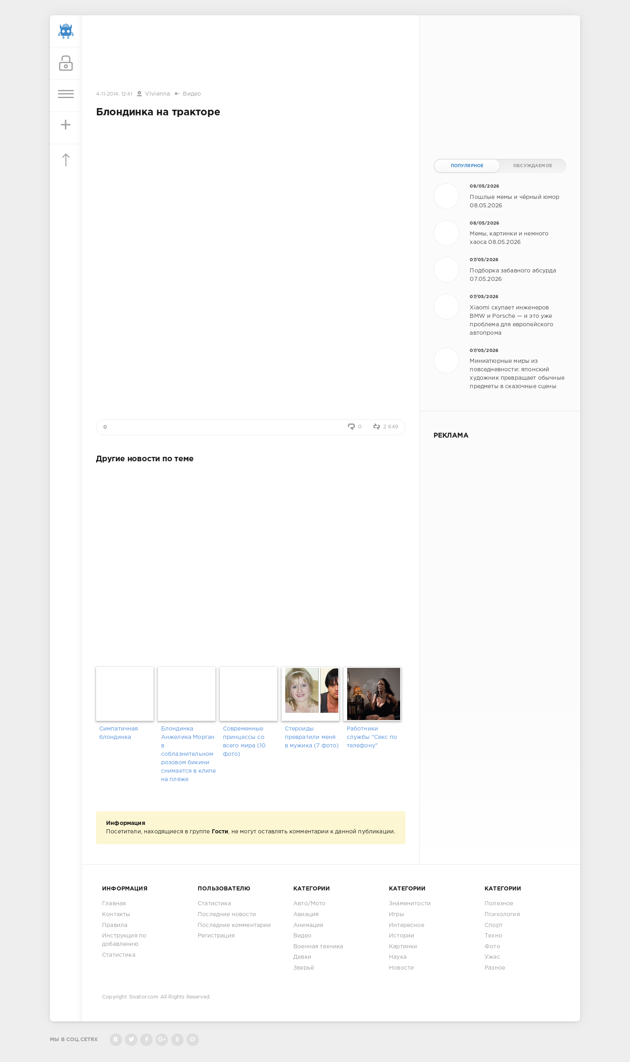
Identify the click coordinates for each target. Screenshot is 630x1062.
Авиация (306, 914)
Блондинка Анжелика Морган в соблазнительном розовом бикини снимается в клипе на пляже (188, 754)
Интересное (406, 925)
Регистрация (216, 935)
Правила (114, 925)
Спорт (494, 925)
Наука (398, 957)
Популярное (467, 166)
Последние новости (227, 914)
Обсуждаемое (532, 166)
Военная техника (318, 946)
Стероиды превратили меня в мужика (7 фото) (312, 737)
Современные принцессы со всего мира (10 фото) (244, 741)
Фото (492, 946)
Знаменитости (410, 903)
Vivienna (157, 94)
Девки (302, 957)
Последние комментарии (234, 925)
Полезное (499, 903)
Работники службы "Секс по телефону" (372, 737)
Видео (192, 94)
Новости (401, 968)
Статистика (118, 955)
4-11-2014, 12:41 (114, 94)
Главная (114, 903)
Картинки (403, 946)
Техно (493, 935)
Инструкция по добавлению (124, 940)
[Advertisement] (250, 53)
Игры (396, 914)
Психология (502, 914)
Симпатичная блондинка (118, 733)
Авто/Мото (309, 903)
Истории (401, 935)
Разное (495, 968)
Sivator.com (144, 997)
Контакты (116, 914)
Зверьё (303, 968)
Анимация (308, 925)
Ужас (492, 957)
